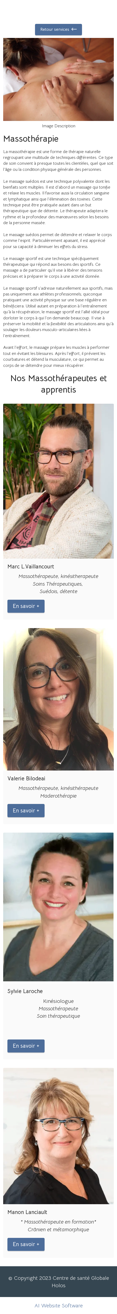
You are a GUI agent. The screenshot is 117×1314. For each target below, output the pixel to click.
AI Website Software (58, 1305)
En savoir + (26, 606)
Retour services (58, 29)
